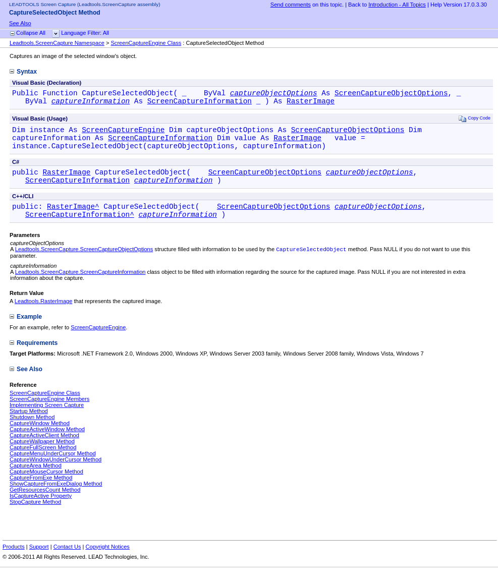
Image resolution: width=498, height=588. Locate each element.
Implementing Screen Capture (47, 420)
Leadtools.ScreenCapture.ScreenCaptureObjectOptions (84, 264)
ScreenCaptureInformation (199, 103)
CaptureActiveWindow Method (47, 444)
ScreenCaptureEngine (123, 134)
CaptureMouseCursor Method (46, 486)
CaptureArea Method (36, 480)
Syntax (23, 71)
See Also (20, 23)
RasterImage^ (73, 218)
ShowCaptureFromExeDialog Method (56, 498)
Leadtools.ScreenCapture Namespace (57, 43)
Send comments (290, 5)
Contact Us (67, 561)
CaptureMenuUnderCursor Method (53, 468)
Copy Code (474, 121)
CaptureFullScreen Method (43, 462)
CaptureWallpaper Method (42, 456)
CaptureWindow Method (40, 438)
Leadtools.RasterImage (44, 316)
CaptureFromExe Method (41, 492)
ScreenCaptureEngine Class (145, 43)
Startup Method (29, 426)
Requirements (34, 357)
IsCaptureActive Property (41, 510)
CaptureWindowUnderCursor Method (55, 474)
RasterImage (311, 103)
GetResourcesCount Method (45, 504)
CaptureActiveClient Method (44, 450)
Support (39, 561)
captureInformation (90, 103)
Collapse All (30, 33)
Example (26, 331)
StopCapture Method (35, 516)
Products (14, 561)
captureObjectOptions (273, 94)
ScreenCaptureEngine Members (49, 413)
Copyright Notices (107, 561)
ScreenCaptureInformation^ (79, 227)
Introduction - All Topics (397, 5)
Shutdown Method (32, 432)
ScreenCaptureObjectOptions (391, 94)
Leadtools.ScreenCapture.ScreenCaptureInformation (80, 286)
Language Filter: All (85, 33)
